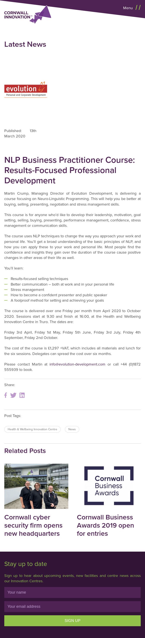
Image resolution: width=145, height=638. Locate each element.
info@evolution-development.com (77, 364)
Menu (128, 8)
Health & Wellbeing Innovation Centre (32, 429)
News (72, 429)
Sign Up (72, 620)
